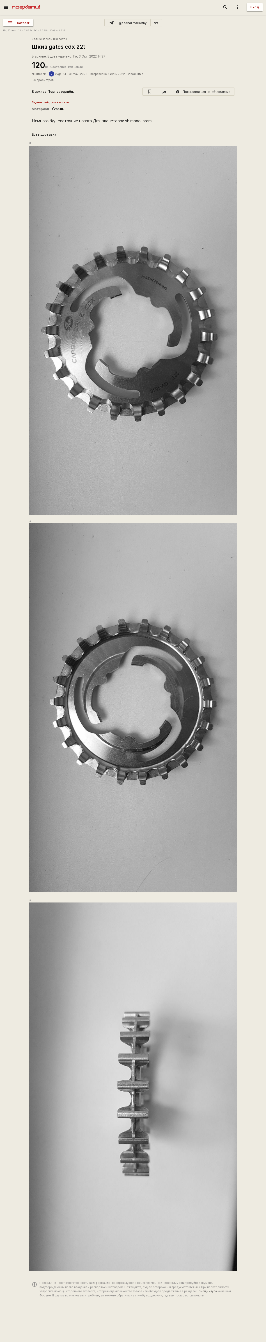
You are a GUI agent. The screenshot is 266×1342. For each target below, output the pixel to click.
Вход (254, 7)
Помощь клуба (207, 1291)
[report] (203, 92)
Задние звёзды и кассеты (49, 39)
